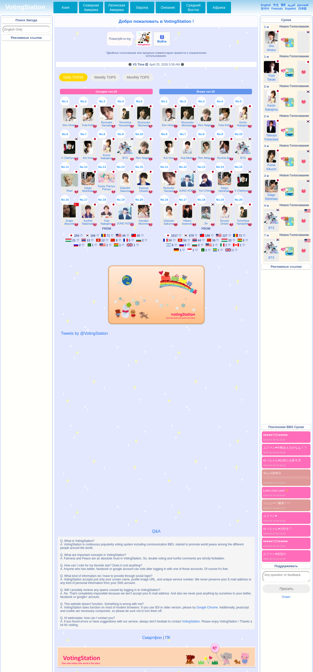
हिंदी (283, 5)
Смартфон (152, 637)
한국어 (265, 8)
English (266, 5)
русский (302, 5)
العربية (291, 5)
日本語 (302, 8)
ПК (167, 637)
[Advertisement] (27, 117)
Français (277, 8)
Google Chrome (207, 607)
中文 (276, 5)
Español (290, 8)
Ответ (286, 597)
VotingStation (25, 7)
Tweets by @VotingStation (84, 333)
